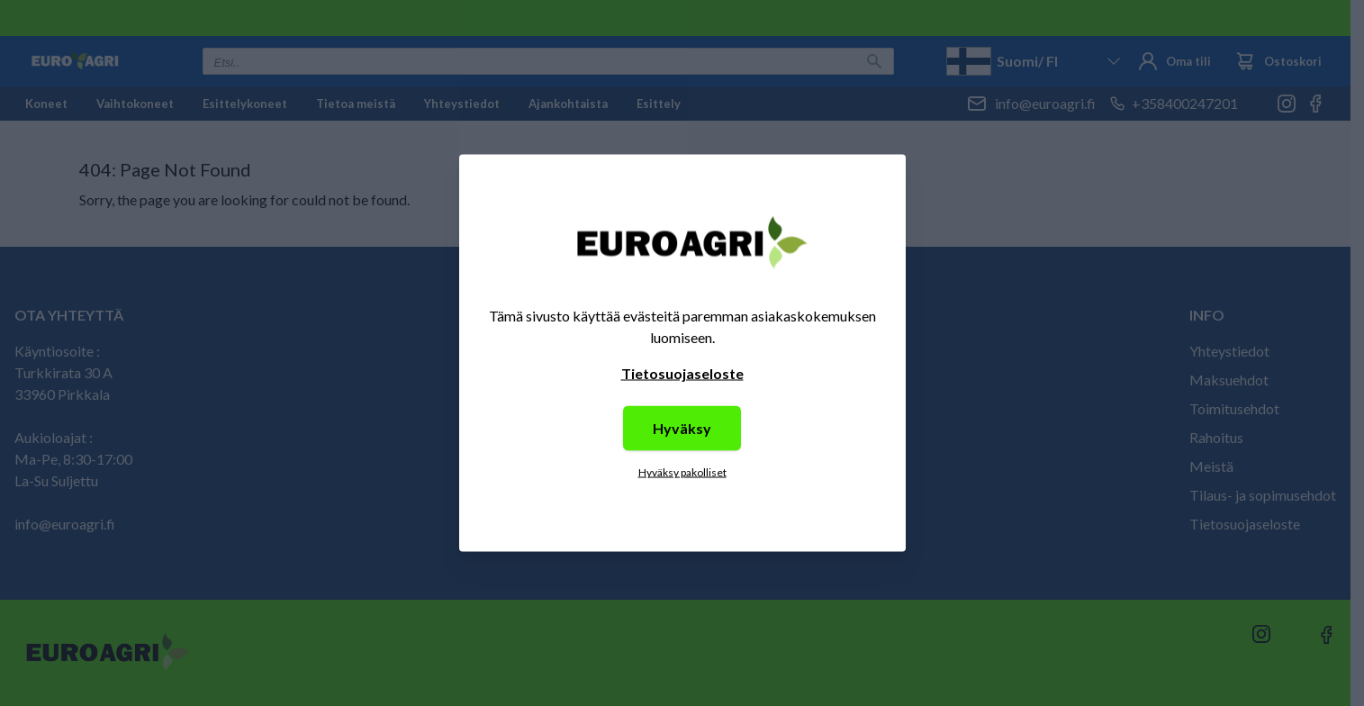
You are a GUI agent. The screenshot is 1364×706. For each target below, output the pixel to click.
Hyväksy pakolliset (682, 472)
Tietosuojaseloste (682, 373)
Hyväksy (682, 428)
